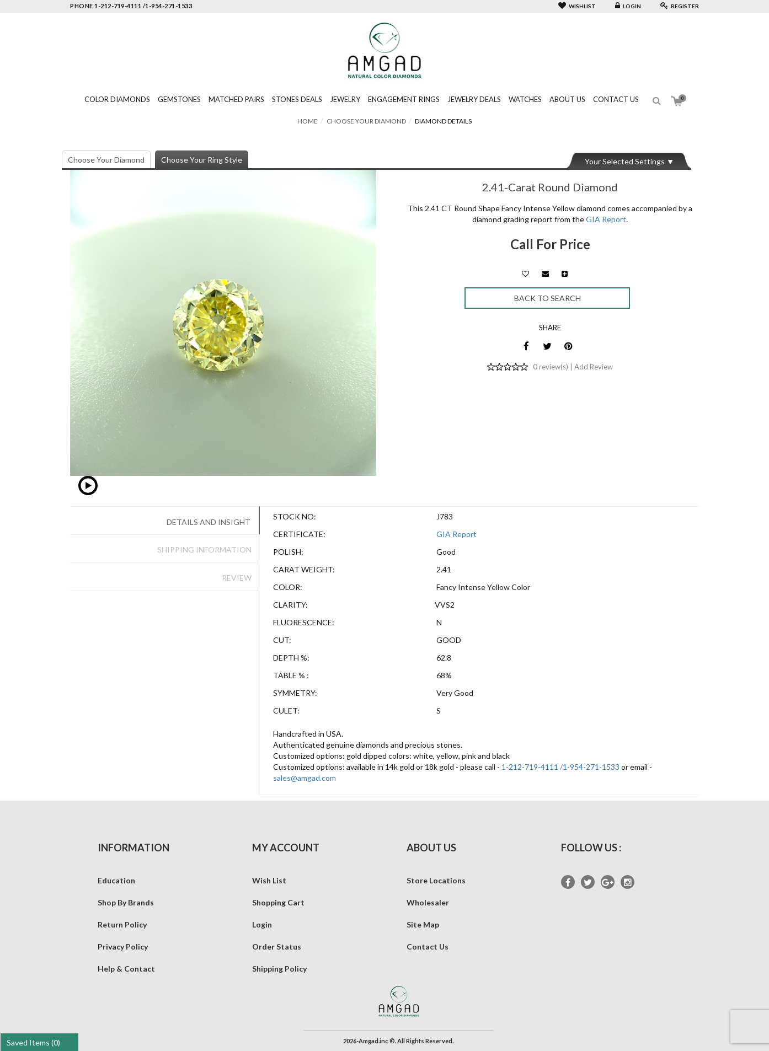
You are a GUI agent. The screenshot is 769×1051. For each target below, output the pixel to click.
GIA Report (606, 219)
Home (307, 121)
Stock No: (294, 516)
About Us (567, 99)
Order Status (276, 946)
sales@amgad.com (304, 777)
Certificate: (299, 534)
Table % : (291, 675)
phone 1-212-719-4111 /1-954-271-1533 (131, 5)
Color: (287, 587)
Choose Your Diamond (366, 121)
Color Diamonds (117, 99)
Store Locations (436, 880)
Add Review (593, 366)
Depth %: (291, 657)
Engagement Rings (404, 99)
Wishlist (577, 6)
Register (679, 6)
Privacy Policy (123, 946)
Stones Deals (297, 99)
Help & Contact (126, 968)
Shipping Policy (279, 968)
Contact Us (616, 99)
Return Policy (122, 924)
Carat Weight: (304, 569)
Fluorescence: (303, 622)
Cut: (282, 640)
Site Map (423, 924)
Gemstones (179, 99)
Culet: (286, 710)
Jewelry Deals (474, 99)
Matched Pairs (236, 99)
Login (628, 6)
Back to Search (547, 298)
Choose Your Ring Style (201, 159)
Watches (525, 99)
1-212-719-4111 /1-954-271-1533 (560, 766)
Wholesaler (428, 902)
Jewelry (345, 99)
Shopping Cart (278, 902)
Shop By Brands (126, 902)
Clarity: (290, 604)
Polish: (288, 551)
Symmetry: (295, 693)
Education (116, 880)
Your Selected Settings (625, 161)
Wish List (269, 880)
